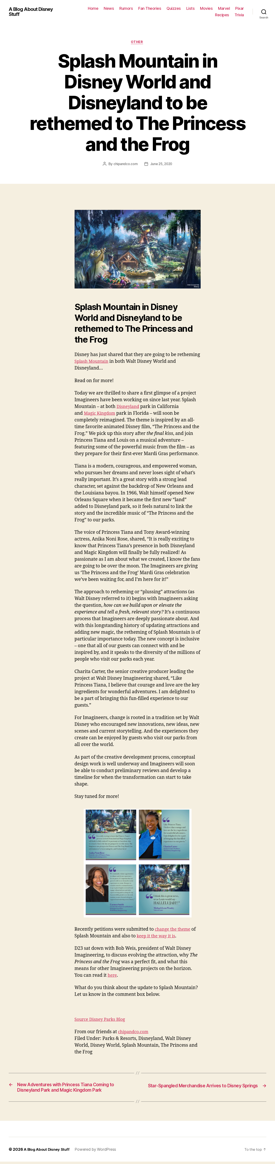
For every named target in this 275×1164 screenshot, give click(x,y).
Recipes (222, 15)
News (109, 8)
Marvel (224, 8)
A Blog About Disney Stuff (33, 12)
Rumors (126, 8)
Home (93, 8)
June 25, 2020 (161, 164)
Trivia (239, 15)
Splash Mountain (93, 362)
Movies (206, 8)
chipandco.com (125, 164)
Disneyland (129, 407)
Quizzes (174, 8)
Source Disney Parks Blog (102, 1020)
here (113, 976)
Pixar (239, 8)
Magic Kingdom (101, 414)
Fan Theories (149, 8)
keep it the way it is (157, 937)
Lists (190, 8)
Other (138, 43)
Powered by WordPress (97, 1151)
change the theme (174, 930)
